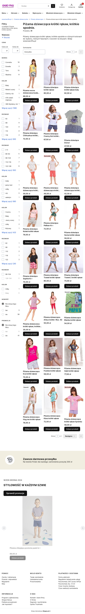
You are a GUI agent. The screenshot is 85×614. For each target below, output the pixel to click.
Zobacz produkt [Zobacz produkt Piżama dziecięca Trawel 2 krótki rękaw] (72, 286)
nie (6, 314)
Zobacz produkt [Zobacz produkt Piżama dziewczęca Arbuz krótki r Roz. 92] (52, 334)
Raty (3, 584)
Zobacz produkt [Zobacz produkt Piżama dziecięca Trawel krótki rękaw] (52, 286)
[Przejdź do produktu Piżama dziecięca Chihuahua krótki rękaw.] (32, 117)
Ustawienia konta (36, 579)
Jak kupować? (7, 604)
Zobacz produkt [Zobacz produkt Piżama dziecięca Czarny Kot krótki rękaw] (52, 150)
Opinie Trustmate (36, 604)
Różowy (8, 228)
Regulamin (5, 581)
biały (7, 181)
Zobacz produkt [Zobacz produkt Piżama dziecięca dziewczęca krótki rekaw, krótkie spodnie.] (72, 198)
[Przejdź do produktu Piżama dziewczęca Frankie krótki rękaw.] (53, 352)
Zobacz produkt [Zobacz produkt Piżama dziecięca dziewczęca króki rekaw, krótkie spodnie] (31, 198)
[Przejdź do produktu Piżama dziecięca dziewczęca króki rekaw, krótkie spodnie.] (32, 170)
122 (6, 260)
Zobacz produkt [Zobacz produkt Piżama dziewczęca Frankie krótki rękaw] (52, 381)
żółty (7, 189)
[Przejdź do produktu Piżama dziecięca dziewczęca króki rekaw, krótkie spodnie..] (53, 170)
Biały (7, 85)
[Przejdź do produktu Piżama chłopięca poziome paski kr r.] (37, 521)
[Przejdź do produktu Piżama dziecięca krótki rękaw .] (53, 72)
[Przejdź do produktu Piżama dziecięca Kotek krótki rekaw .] (32, 214)
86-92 (7, 154)
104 (6, 127)
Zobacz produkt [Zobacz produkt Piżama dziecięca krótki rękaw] (52, 100)
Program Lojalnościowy (10, 598)
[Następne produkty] (70, 436)
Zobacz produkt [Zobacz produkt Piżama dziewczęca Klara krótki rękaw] (52, 429)
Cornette (8, 62)
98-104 (8, 158)
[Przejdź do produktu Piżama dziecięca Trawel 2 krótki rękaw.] (73, 259)
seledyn (8, 197)
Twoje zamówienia (36, 577)
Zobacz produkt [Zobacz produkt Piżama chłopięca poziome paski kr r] (18, 558)
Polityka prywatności (9, 602)
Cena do (15, 47)
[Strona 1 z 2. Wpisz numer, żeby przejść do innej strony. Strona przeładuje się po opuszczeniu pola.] (72, 52)
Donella (8, 66)
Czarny (8, 212)
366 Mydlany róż (11, 104)
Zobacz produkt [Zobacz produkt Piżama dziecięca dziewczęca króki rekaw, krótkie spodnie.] (52, 198)
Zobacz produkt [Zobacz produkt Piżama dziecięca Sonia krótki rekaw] (72, 242)
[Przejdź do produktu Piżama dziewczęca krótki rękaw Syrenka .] (73, 401)
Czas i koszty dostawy (66, 586)
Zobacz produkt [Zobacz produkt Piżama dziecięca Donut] (72, 150)
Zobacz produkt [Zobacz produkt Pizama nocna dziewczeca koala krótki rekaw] (31, 100)
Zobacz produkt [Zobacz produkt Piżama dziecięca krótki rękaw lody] (72, 100)
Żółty (7, 289)
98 (6, 123)
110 (6, 131)
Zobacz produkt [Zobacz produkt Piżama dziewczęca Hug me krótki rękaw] (31, 429)
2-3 (6, 150)
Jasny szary (9, 220)
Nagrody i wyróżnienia (38, 602)
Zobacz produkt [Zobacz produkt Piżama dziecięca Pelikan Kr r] (52, 242)
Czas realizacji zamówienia (68, 588)
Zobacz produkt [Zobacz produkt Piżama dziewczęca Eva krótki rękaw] (31, 381)
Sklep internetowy (40, 611)
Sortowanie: (27, 47)
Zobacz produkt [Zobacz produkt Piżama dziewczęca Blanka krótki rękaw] (72, 334)
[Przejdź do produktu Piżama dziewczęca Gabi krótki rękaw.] (73, 352)
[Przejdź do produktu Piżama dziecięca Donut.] (73, 121)
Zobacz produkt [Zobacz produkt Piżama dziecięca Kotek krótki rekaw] (31, 242)
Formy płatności (64, 577)
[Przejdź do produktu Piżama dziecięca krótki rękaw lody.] (73, 72)
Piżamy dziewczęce (37, 19)
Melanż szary (10, 89)
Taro (7, 70)
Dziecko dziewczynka (21, 19)
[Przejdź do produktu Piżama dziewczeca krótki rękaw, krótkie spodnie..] (32, 306)
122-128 (8, 166)
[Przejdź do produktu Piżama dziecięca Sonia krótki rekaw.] (73, 216)
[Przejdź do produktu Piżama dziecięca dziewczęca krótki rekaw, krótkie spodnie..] (73, 170)
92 (6, 119)
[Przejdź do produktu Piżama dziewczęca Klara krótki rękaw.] (53, 399)
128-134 (8, 278)
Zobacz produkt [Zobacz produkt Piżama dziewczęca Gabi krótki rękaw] (72, 381)
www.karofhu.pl (7, 19)
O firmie (33, 600)
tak (6, 310)
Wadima (8, 75)
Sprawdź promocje (15, 493)
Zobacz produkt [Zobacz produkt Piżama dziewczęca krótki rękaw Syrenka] (72, 429)
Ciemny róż (9, 94)
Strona (68, 52)
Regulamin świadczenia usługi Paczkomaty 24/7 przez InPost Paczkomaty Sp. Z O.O (69, 581)
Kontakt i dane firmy (37, 598)
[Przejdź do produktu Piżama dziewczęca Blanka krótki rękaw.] (73, 302)
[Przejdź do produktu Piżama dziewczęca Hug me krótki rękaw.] (32, 400)
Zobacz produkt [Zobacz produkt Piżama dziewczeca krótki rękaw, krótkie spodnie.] (31, 334)
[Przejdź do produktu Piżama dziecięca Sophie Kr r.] (32, 260)
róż (6, 193)
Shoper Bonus (7, 600)
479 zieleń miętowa (9, 99)
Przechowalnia (35, 581)
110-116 (8, 162)
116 (6, 135)
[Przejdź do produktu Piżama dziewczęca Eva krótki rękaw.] (32, 353)
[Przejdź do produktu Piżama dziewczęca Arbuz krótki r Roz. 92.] (53, 302)
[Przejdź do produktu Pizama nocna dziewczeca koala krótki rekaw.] (32, 73)
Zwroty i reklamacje (9, 577)
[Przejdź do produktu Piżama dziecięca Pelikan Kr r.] (53, 211)
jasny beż (8, 185)
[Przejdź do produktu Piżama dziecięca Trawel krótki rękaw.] (53, 259)
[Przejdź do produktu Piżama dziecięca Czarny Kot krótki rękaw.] (53, 118)
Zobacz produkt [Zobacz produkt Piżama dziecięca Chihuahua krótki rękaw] (31, 150)
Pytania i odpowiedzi (9, 579)
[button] (53, 6)
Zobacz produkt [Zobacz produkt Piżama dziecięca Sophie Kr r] (31, 286)
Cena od (5, 47)
